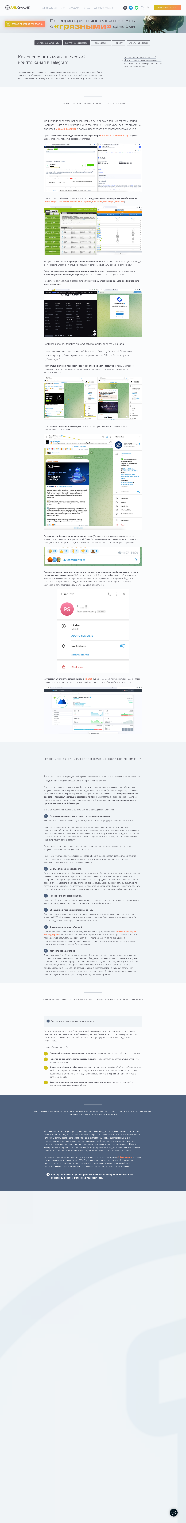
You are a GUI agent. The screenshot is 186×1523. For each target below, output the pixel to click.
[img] (82, 26)
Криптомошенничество (76, 43)
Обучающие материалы (48, 43)
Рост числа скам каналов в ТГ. (138, 66)
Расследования (101, 43)
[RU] (148, 8)
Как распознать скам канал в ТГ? (140, 57)
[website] (131, 8)
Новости (119, 43)
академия (74, 8)
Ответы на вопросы (138, 43)
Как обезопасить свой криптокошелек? (143, 63)
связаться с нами (103, 8)
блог (63, 8)
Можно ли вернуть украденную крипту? (142, 60)
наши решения (49, 8)
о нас (87, 8)
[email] (125, 8)
